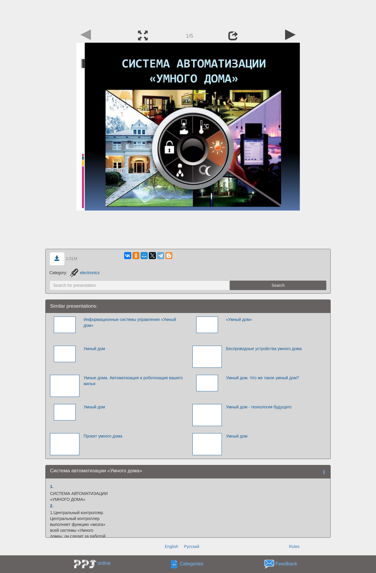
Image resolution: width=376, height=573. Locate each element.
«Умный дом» (239, 319)
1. (52, 486)
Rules (294, 546)
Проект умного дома (103, 436)
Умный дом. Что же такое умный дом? (262, 377)
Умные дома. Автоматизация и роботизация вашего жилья (133, 380)
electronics (84, 272)
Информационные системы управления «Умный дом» (130, 322)
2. (52, 506)
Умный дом (94, 348)
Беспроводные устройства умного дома (264, 348)
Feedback (286, 564)
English (171, 546)
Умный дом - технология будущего (259, 407)
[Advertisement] (188, 13)
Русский (191, 546)
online (104, 563)
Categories (192, 564)
